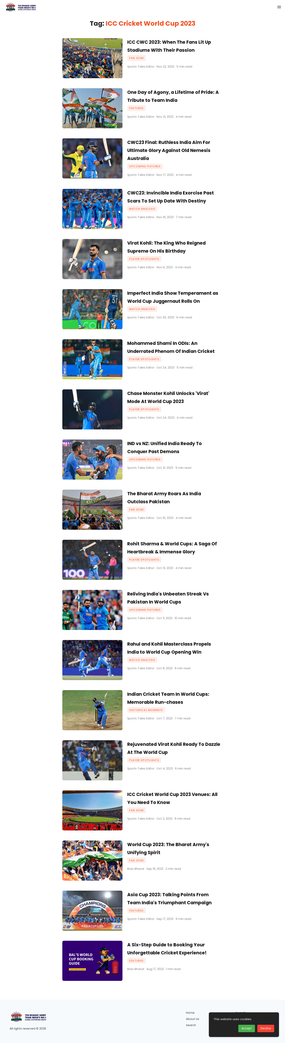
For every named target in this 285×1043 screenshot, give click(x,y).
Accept (247, 1028)
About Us (192, 1019)
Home (190, 1013)
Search (191, 1025)
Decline (266, 1028)
